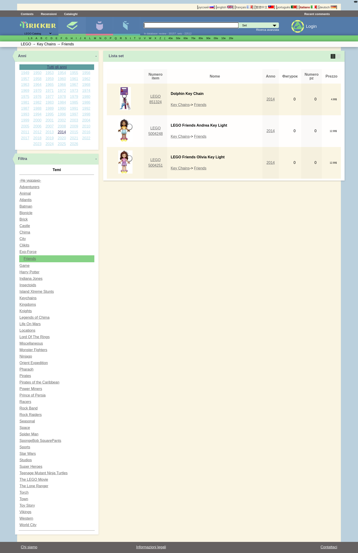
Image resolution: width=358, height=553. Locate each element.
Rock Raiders (30, 415)
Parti (126, 26)
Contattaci (329, 547)
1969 (25, 91)
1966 (62, 85)
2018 (37, 138)
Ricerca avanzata (267, 29)
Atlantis (25, 200)
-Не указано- (30, 180)
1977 (50, 97)
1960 (62, 79)
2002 (62, 120)
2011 (25, 132)
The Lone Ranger (33, 486)
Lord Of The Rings (34, 337)
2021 (74, 138)
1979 (74, 97)
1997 (74, 114)
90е (208, 38)
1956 (86, 73)
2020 (62, 138)
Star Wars (27, 454)
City (22, 239)
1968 (86, 85)
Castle (24, 226)
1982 (37, 102)
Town (23, 499)
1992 (86, 108)
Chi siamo (29, 547)
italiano (307, 7)
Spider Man (28, 434)
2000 (37, 120)
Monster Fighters (33, 350)
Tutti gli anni (57, 67)
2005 (25, 126)
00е (216, 38)
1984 (62, 102)
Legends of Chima (34, 317)
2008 (62, 126)
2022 (86, 138)
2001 (50, 120)
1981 (25, 102)
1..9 (30, 38)
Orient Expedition (33, 363)
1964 (37, 85)
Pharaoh (26, 369)
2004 (86, 120)
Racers (25, 402)
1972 (62, 91)
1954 (62, 73)
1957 (25, 79)
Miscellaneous (31, 343)
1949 (25, 73)
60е (186, 38)
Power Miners (30, 389)
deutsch (327, 7)
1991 (74, 108)
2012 (37, 132)
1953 (50, 73)
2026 (74, 144)
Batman (25, 206)
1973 (74, 91)
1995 (50, 114)
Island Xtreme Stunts (36, 292)
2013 (50, 132)
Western (26, 518)
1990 (62, 108)
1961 (74, 79)
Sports (24, 447)
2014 (62, 132)
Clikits (24, 245)
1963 (25, 85)
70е (193, 38)
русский (206, 7)
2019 (50, 138)
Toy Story (27, 505)
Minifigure (99, 26)
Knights (25, 311)
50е (178, 38)
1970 (37, 91)
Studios (25, 460)
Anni (22, 56)
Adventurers (29, 187)
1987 (25, 108)
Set (72, 26)
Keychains (28, 298)
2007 (50, 126)
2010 (86, 126)
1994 (37, 114)
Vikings (25, 512)
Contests (27, 14)
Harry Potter (29, 272)
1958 (37, 79)
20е (231, 38)
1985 (74, 102)
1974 (86, 91)
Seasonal (27, 421)
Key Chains (180, 105)
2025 (62, 144)
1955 (74, 73)
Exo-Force (28, 252)
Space (24, 428)
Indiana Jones (31, 279)
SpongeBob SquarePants (40, 441)
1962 (86, 79)
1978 (62, 97)
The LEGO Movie (33, 479)
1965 (50, 85)
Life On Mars (30, 324)
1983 (50, 102)
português (286, 7)
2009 (74, 126)
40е (170, 38)
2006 (37, 126)
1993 (25, 114)
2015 (74, 132)
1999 (25, 120)
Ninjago (25, 356)
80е (201, 38)
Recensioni (49, 14)
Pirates (25, 376)
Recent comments (317, 14)
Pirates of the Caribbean (39, 382)
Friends (30, 259)
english (225, 7)
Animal (25, 193)
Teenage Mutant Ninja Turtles (43, 473)
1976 (37, 97)
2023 (37, 144)
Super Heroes (30, 467)
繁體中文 (265, 7)
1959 (50, 79)
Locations (27, 330)
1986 (86, 102)
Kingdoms (27, 304)
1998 (86, 114)
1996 (62, 114)
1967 (74, 85)
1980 (86, 97)
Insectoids (27, 285)
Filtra (22, 159)
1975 (25, 97)
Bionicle (25, 213)
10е (223, 38)
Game (24, 266)
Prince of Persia (32, 395)
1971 (50, 91)
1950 (37, 73)
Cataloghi (70, 14)
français (244, 7)
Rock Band (28, 408)
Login (311, 26)
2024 (50, 144)
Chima (24, 232)
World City (28, 525)
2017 (25, 138)
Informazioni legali (151, 547)
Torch (23, 492)
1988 (37, 108)
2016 (86, 132)
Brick (23, 219)
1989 (50, 108)
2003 (74, 120)
